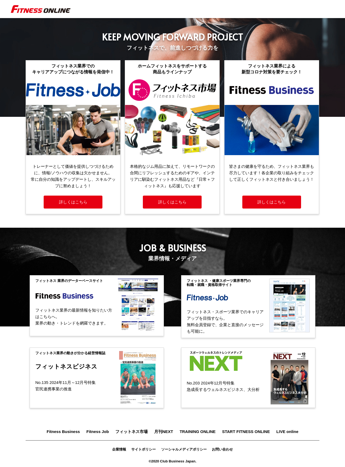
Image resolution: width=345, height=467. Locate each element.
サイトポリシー (143, 449)
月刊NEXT (163, 431)
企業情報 (119, 449)
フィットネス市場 (131, 431)
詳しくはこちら (73, 202)
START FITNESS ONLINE (246, 431)
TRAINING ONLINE (197, 431)
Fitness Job (98, 431)
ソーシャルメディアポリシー (184, 449)
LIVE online (287, 431)
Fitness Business (63, 431)
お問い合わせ (222, 449)
